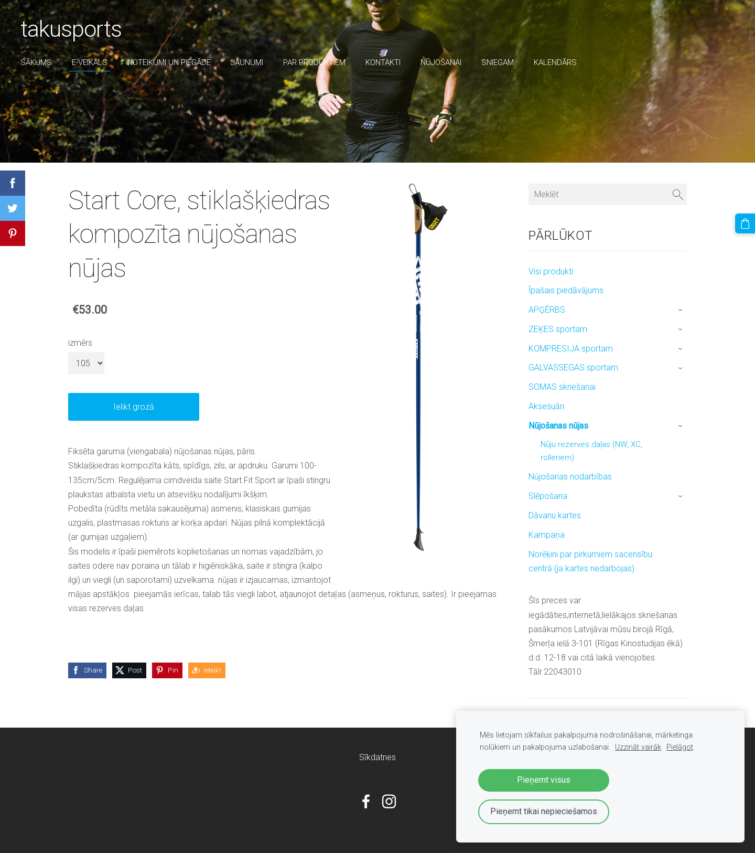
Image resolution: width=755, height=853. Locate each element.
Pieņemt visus (543, 780)
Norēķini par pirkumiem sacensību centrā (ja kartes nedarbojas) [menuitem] (590, 561)
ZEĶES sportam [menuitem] (557, 329)
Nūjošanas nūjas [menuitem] (558, 426)
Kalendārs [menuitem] (555, 62)
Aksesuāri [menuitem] (546, 406)
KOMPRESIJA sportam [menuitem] (570, 349)
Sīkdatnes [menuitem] (377, 757)
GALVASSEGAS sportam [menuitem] (573, 367)
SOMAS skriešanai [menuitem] (562, 387)
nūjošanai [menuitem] (441, 62)
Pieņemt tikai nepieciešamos (543, 811)
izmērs (80, 343)
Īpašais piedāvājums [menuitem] (565, 290)
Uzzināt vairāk (638, 747)
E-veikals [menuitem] (90, 62)
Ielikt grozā (133, 407)
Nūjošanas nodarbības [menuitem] (570, 477)
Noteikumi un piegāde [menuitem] (169, 62)
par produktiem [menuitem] (315, 62)
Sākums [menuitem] (36, 62)
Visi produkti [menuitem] (550, 271)
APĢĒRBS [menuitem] (546, 310)
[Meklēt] (607, 194)
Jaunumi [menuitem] (247, 62)
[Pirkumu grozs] (745, 223)
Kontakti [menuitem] (383, 62)
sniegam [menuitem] (498, 62)
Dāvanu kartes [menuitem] (554, 515)
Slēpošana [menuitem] (547, 496)
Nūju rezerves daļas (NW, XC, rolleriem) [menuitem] (591, 451)
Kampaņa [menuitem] (546, 535)
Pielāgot (679, 747)
